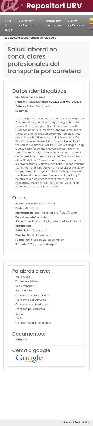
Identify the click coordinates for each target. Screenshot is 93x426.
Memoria (21, 339)
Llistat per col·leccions (28, 23)
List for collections (76, 23)
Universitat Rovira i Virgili (76, 422)
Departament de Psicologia (39, 37)
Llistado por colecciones (53, 23)
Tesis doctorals (12, 37)
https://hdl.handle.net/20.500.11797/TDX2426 (53, 102)
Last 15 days (9, 25)
